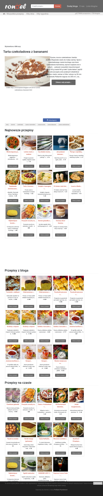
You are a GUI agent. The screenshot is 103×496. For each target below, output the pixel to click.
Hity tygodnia (42, 14)
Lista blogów (91, 6)
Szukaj (57, 6)
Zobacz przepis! (13, 166)
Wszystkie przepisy (15, 14)
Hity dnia (30, 14)
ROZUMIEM (98, 483)
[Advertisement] (51, 31)
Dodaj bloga (72, 6)
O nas (81, 6)
